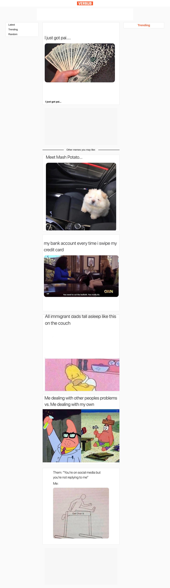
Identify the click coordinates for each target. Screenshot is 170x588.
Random (12, 34)
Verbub (85, 3)
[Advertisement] (85, 14)
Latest (11, 24)
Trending (13, 29)
